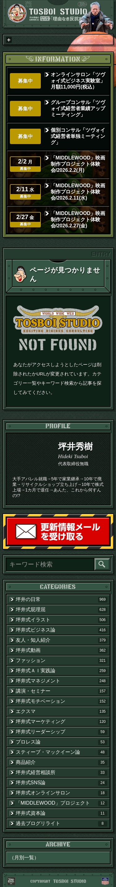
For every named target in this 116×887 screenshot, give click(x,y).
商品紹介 (61, 762)
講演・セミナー (61, 691)
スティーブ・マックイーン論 (61, 752)
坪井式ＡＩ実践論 (61, 671)
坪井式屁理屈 (61, 609)
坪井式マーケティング (61, 721)
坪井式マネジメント (61, 681)
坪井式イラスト (61, 620)
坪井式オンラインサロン (61, 793)
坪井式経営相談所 (61, 772)
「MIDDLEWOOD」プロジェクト (61, 803)
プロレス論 (61, 742)
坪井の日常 (61, 599)
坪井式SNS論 (61, 782)
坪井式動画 (61, 650)
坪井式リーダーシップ (61, 732)
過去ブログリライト (61, 823)
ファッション (61, 660)
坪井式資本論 (61, 813)
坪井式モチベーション (61, 701)
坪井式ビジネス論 (61, 630)
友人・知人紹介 (61, 640)
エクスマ (61, 711)
